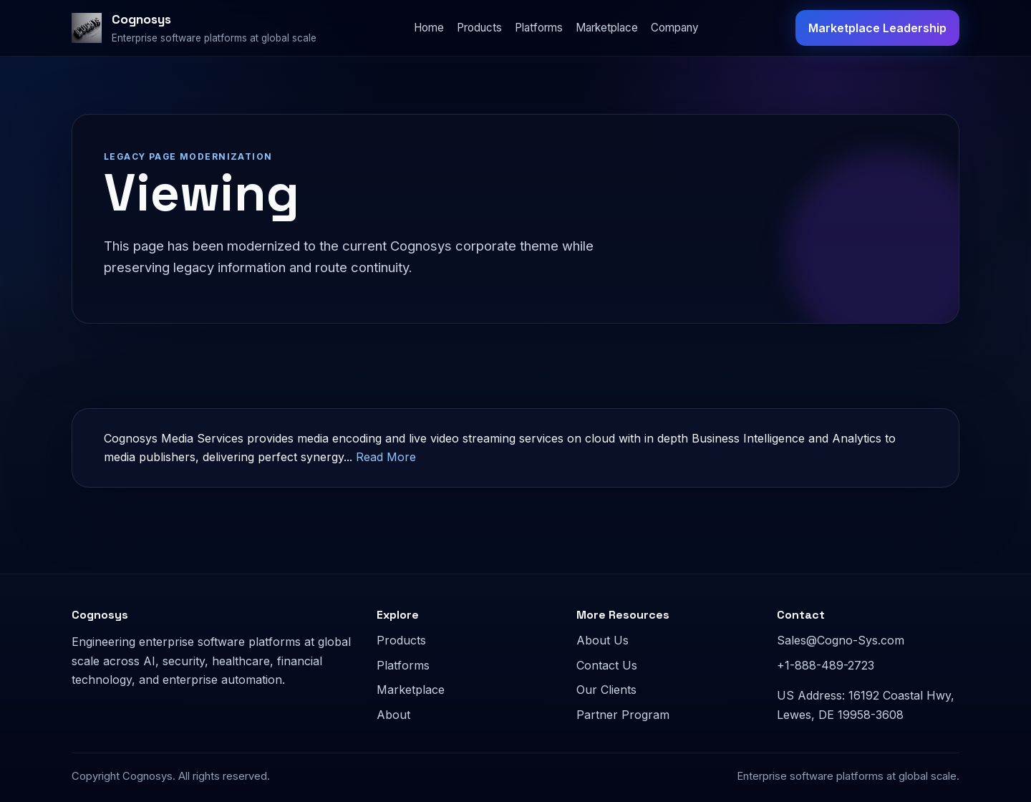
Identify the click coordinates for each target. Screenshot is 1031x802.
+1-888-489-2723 (825, 665)
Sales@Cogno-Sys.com (840, 640)
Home (429, 27)
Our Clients (606, 689)
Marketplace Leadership (877, 28)
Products (479, 27)
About (393, 714)
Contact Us (606, 665)
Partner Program (622, 714)
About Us (602, 640)
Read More (386, 457)
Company (675, 27)
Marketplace (607, 27)
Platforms (539, 27)
